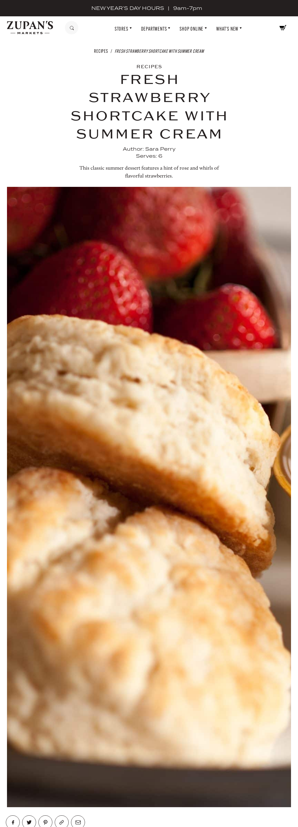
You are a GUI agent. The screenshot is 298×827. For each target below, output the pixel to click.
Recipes (101, 51)
